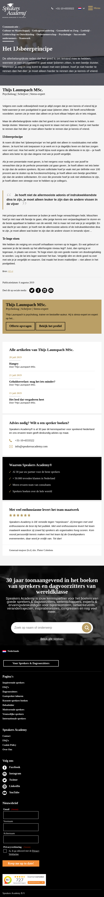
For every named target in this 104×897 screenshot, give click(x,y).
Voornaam (8, 821)
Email (10, 809)
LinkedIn (14, 786)
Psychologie (65, 34)
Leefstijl (85, 30)
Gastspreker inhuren (13, 696)
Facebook (14, 767)
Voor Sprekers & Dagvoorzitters (31, 663)
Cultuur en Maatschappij (16, 30)
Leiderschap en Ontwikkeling (18, 34)
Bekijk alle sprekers (52, 639)
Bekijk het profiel (50, 326)
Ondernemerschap (46, 34)
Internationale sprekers (14, 718)
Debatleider (8, 705)
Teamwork (24, 38)
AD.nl (10, 271)
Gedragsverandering (43, 30)
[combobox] (52, 627)
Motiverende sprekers (13, 709)
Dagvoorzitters (10, 691)
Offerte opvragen (20, 326)
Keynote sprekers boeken (15, 700)
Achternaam (9, 833)
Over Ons (7, 749)
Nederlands (11, 651)
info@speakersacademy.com (31, 446)
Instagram (15, 773)
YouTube (14, 792)
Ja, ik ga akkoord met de (24, 852)
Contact (6, 736)
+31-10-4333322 (65, 8)
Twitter (13, 779)
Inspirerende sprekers (13, 682)
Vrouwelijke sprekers (13, 714)
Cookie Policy (9, 745)
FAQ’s (6, 687)
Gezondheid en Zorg (67, 30)
